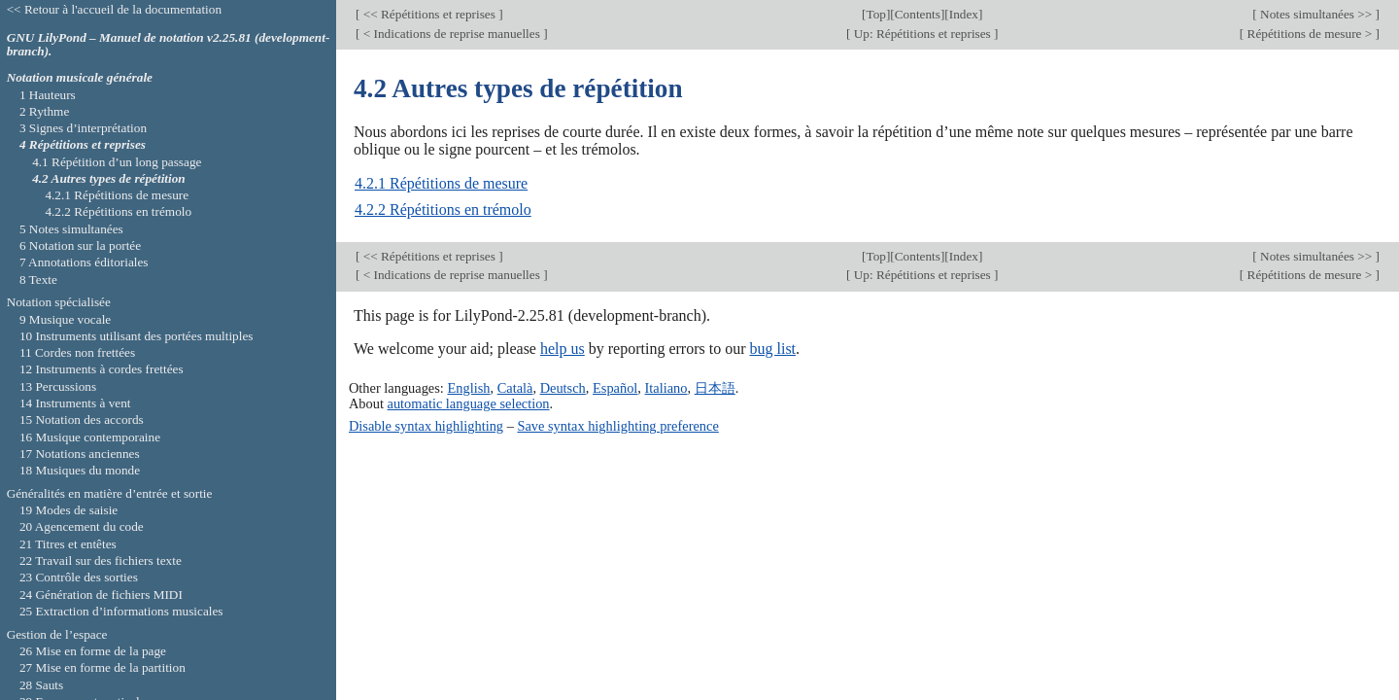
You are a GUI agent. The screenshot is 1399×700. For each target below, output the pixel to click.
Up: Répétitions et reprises (922, 33)
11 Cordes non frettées (77, 352)
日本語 (715, 388)
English (468, 388)
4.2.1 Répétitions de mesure (441, 183)
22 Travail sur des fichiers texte (100, 560)
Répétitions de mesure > (1309, 33)
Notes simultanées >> (1316, 14)
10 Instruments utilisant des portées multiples (136, 336)
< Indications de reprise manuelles (451, 33)
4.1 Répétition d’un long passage (116, 162)
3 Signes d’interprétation (83, 128)
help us (562, 348)
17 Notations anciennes (79, 453)
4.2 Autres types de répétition (109, 178)
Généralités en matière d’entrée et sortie (110, 493)
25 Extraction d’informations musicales (121, 611)
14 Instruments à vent (75, 403)
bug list (772, 348)
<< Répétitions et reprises (428, 14)
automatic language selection (469, 403)
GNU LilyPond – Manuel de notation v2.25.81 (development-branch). (168, 44)
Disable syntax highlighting (426, 426)
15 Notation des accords (81, 419)
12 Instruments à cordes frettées (101, 369)
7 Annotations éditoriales (84, 262)
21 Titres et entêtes (68, 544)
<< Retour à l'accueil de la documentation (114, 9)
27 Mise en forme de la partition (102, 667)
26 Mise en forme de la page (92, 651)
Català (515, 388)
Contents (917, 14)
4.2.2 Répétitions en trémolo (443, 209)
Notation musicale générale (80, 77)
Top (875, 14)
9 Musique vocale (65, 319)
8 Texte (38, 279)
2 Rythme (44, 111)
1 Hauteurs (47, 95)
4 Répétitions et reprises (82, 144)
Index (963, 14)
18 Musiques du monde (79, 470)
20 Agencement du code (81, 526)
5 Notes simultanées (71, 229)
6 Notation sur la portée (80, 245)
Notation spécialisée (59, 302)
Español (615, 388)
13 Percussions (57, 386)
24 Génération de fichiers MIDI (101, 594)
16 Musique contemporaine (89, 437)
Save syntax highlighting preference (617, 426)
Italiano (666, 388)
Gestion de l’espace (57, 634)
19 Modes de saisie (68, 510)
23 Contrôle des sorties (78, 577)
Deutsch (563, 388)
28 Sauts (41, 685)
